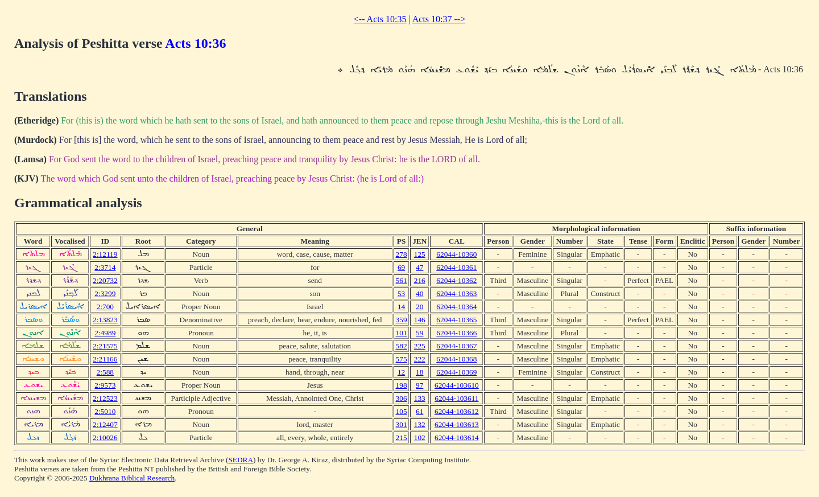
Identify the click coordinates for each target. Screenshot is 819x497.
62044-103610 (457, 385)
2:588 (105, 372)
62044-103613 (457, 424)
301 (401, 424)
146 (419, 319)
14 (401, 306)
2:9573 (104, 385)
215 (401, 437)
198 (401, 385)
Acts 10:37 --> (438, 19)
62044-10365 (456, 319)
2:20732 (105, 280)
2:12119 (105, 254)
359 (401, 319)
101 (401, 332)
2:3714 (104, 267)
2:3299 (104, 293)
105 (401, 411)
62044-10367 (456, 346)
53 (401, 293)
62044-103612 (457, 411)
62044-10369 (456, 372)
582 (401, 346)
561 (401, 280)
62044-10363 (456, 293)
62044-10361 (456, 267)
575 (401, 359)
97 (419, 385)
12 (401, 372)
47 (419, 267)
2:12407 (105, 424)
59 (419, 332)
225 (419, 346)
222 (419, 359)
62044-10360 (456, 254)
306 (401, 398)
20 (419, 306)
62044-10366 (456, 332)
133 (419, 398)
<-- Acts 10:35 (380, 19)
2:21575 (105, 346)
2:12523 (105, 398)
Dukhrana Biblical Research (132, 478)
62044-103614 (457, 437)
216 (419, 280)
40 (419, 293)
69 (401, 267)
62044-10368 (456, 359)
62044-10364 (456, 306)
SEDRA (240, 459)
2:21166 (105, 359)
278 (401, 254)
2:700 (105, 306)
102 (419, 437)
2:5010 (104, 411)
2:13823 (105, 319)
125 (419, 254)
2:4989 (104, 332)
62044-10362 (456, 280)
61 (419, 411)
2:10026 (105, 437)
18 (419, 372)
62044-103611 (456, 398)
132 (419, 424)
